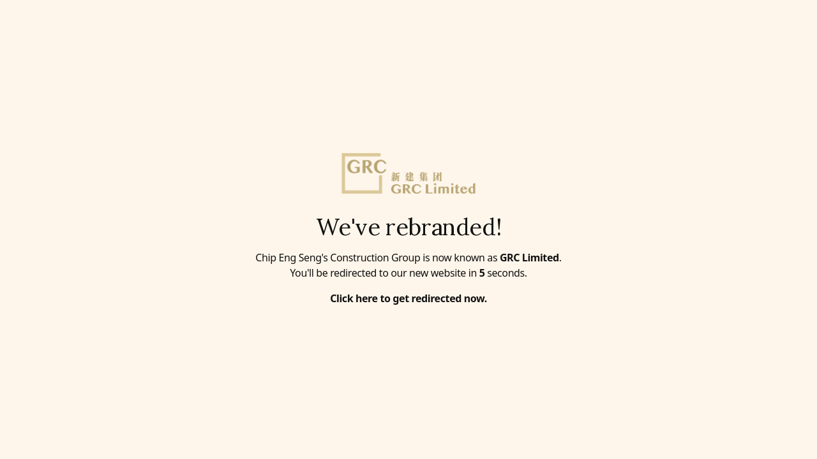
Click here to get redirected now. (408, 298)
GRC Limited (529, 258)
